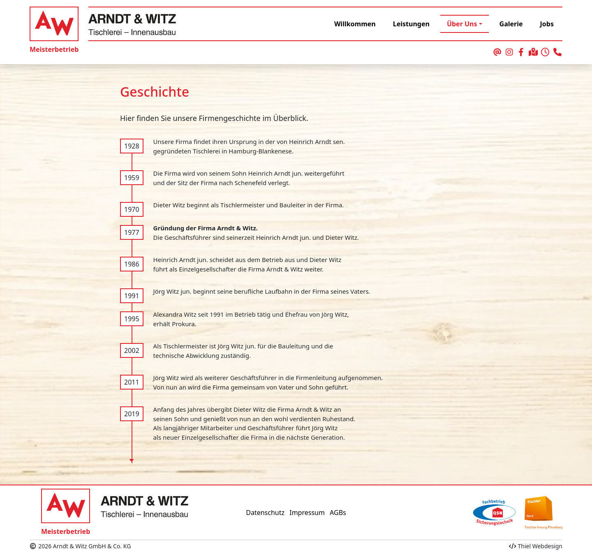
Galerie (511, 23)
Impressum (307, 512)
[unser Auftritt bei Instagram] (509, 52)
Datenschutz (265, 512)
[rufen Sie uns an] (557, 52)
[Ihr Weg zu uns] (533, 52)
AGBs (338, 512)
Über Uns (462, 23)
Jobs (547, 23)
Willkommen (355, 23)
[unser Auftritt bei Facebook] (521, 52)
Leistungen (411, 23)
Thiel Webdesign (535, 546)
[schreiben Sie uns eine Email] (497, 52)
